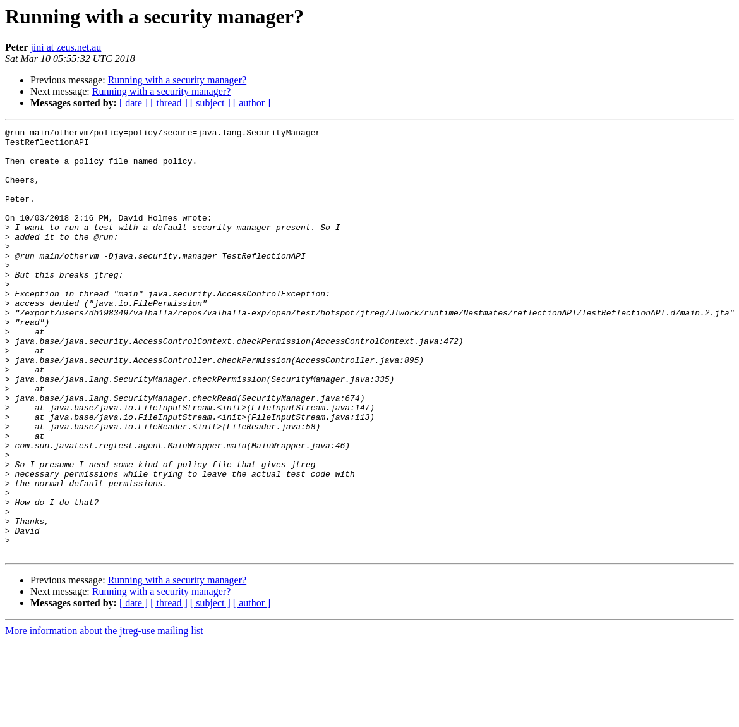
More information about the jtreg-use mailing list (104, 716)
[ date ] (133, 102)
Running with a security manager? (177, 80)
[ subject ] (210, 102)
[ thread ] (169, 102)
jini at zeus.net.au (65, 47)
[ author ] (252, 102)
